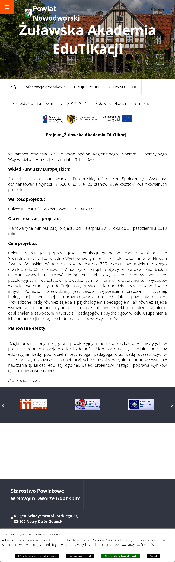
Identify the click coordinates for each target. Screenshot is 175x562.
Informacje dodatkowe (45, 87)
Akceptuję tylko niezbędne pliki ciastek (120, 556)
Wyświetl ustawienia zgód (80, 556)
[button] (7, 7)
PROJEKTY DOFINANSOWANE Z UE (105, 87)
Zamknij (153, 556)
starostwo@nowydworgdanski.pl (130, 506)
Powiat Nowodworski (56, 13)
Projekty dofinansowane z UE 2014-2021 (49, 103)
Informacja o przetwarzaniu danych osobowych (37, 556)
